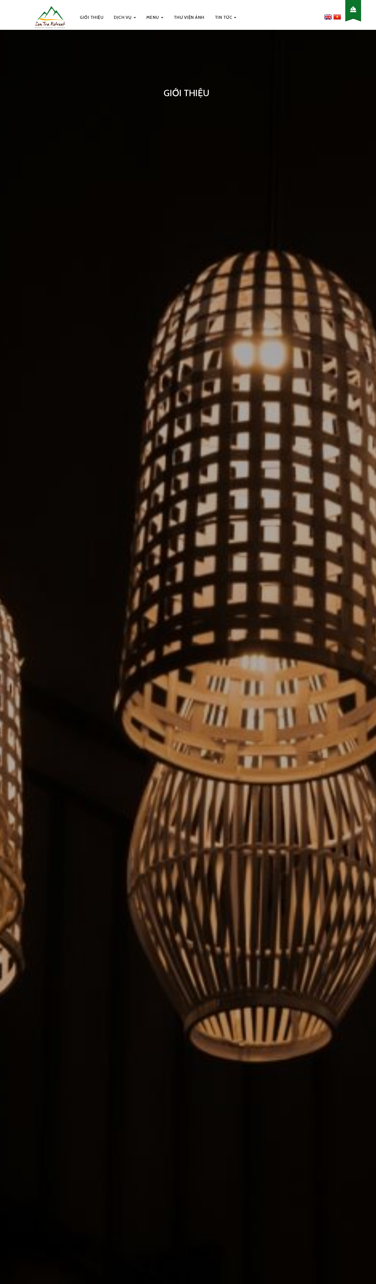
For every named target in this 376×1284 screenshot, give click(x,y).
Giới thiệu (91, 17)
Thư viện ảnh (189, 17)
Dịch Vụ (125, 17)
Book (353, 3)
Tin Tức (226, 17)
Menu (154, 17)
